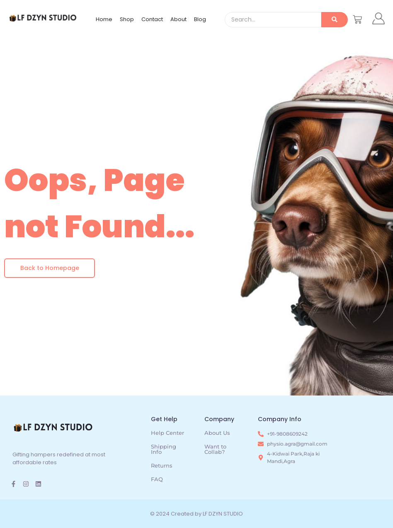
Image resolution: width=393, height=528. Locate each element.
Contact (152, 19)
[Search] (273, 19)
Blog (200, 19)
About (178, 19)
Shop (127, 19)
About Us (217, 432)
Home (104, 19)
